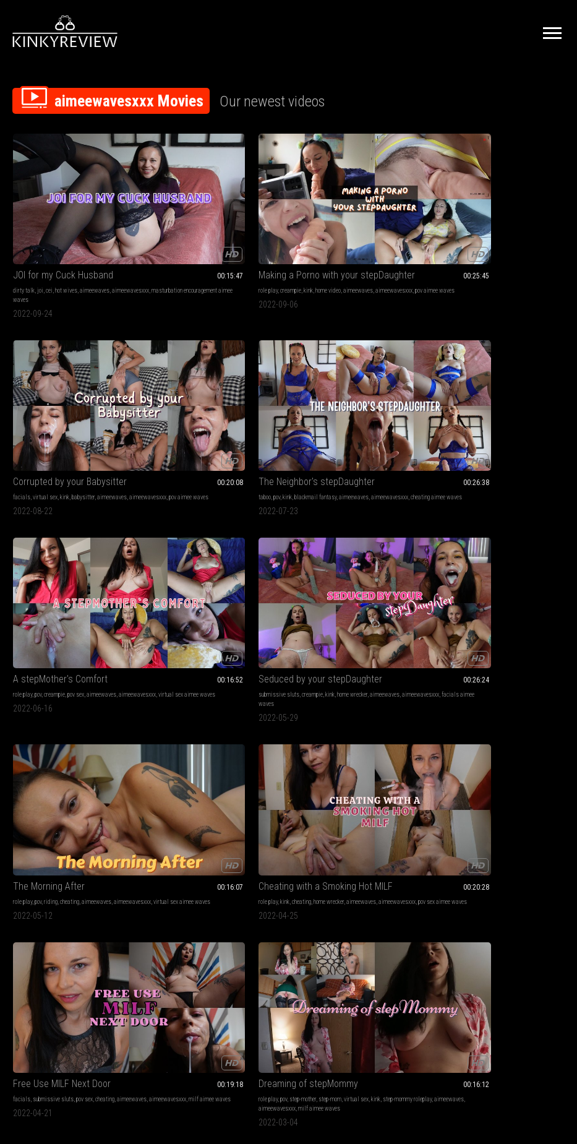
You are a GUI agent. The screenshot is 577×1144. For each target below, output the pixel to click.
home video (223, 231)
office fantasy (545, 703)
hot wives (66, 231)
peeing (161, 878)
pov (454, 231)
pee (206, 869)
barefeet (369, 878)
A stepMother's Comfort (60, 373)
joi (40, 231)
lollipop (261, 712)
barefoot (42, 869)
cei (49, 231)
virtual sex (327, 231)
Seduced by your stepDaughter (216, 373)
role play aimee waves (322, 555)
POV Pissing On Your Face (206, 854)
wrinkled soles (120, 869)
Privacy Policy (334, 1006)
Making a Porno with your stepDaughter (217, 216)
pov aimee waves (213, 241)
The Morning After (331, 373)
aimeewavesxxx (31, 241)
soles (413, 869)
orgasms (476, 693)
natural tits (465, 878)
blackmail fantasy (493, 231)
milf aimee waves (106, 546)
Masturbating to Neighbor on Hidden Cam (500, 678)
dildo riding (514, 878)
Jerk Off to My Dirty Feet (344, 854)
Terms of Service (250, 1006)
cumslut (174, 703)
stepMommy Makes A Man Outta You (359, 521)
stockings (500, 693)
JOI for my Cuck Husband (63, 216)
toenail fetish (396, 878)
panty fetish (450, 693)
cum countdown (250, 869)
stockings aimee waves (464, 721)
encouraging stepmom (351, 712)
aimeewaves (94, 231)
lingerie (21, 869)
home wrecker (248, 388)
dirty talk (24, 231)
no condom (115, 888)
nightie (54, 878)
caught (520, 703)
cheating (352, 388)
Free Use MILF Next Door (62, 521)
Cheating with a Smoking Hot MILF (500, 373)
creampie (186, 231)
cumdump (165, 721)
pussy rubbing (494, 703)
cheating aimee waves (502, 241)
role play (163, 231)
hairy (511, 869)
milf (301, 536)
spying (469, 703)
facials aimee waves (250, 398)
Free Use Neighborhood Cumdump (217, 678)
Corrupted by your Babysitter (352, 216)
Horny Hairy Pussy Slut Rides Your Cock (500, 854)
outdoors (373, 869)
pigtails (259, 693)
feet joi (304, 878)
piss (275, 869)
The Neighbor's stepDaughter (495, 216)
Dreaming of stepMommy (204, 521)
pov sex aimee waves (500, 398)
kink (203, 231)
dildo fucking (461, 869)
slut (498, 869)
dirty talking (533, 869)
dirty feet (350, 869)
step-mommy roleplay (178, 546)
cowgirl (489, 878)
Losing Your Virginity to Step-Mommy (359, 678)
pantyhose (448, 703)
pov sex (75, 388)
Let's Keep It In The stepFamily (497, 521)
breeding (42, 703)
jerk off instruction (317, 869)
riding (333, 388)
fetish (161, 869)
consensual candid (458, 712)
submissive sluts (174, 388)
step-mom (225, 536)
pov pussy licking (386, 703)
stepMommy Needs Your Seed (73, 678)
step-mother (198, 536)
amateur (355, 536)
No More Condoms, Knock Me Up (76, 854)
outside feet (348, 897)
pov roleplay (119, 703)
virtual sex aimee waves (81, 398)
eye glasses (528, 693)
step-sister (473, 536)
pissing (221, 869)
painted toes (310, 888)
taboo (443, 231)
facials (304, 231)
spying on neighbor (514, 721)
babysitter (365, 231)
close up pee (185, 888)
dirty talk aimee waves (353, 888)
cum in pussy (78, 878)
